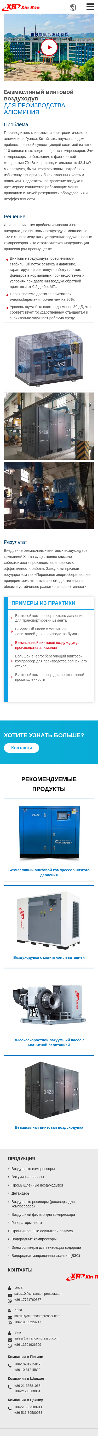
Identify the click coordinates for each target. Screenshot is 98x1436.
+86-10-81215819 (27, 1364)
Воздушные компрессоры (33, 1169)
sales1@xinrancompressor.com (37, 1316)
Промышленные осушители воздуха (42, 1231)
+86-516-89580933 (28, 1413)
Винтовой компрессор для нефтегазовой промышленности (49, 677)
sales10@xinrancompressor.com (38, 1294)
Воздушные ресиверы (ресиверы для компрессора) (43, 1204)
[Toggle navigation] (90, 5)
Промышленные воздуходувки (37, 1185)
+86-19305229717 (27, 1322)
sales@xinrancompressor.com (36, 1338)
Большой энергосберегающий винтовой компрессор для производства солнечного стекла (51, 661)
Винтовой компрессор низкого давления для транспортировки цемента (49, 618)
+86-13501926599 (27, 1345)
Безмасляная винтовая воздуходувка (49, 1127)
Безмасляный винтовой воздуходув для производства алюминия (48, 645)
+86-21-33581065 (27, 1386)
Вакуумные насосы (27, 1177)
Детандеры (20, 1193)
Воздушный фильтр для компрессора (43, 1214)
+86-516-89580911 (28, 1407)
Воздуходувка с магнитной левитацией (49, 957)
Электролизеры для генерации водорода (46, 1247)
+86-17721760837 (27, 1300)
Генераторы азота (26, 1223)
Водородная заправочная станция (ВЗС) (45, 1255)
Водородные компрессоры (33, 1239)
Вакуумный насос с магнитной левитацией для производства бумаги (47, 631)
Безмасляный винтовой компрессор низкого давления (49, 872)
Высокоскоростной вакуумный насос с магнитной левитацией (49, 1042)
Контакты (20, 1270)
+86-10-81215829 (27, 1370)
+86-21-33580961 (27, 1391)
